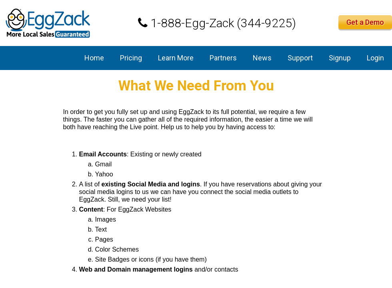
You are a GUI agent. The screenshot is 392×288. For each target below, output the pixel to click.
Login (375, 58)
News (262, 58)
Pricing (131, 58)
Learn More (176, 58)
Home (94, 58)
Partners (223, 58)
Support (300, 58)
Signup (340, 58)
